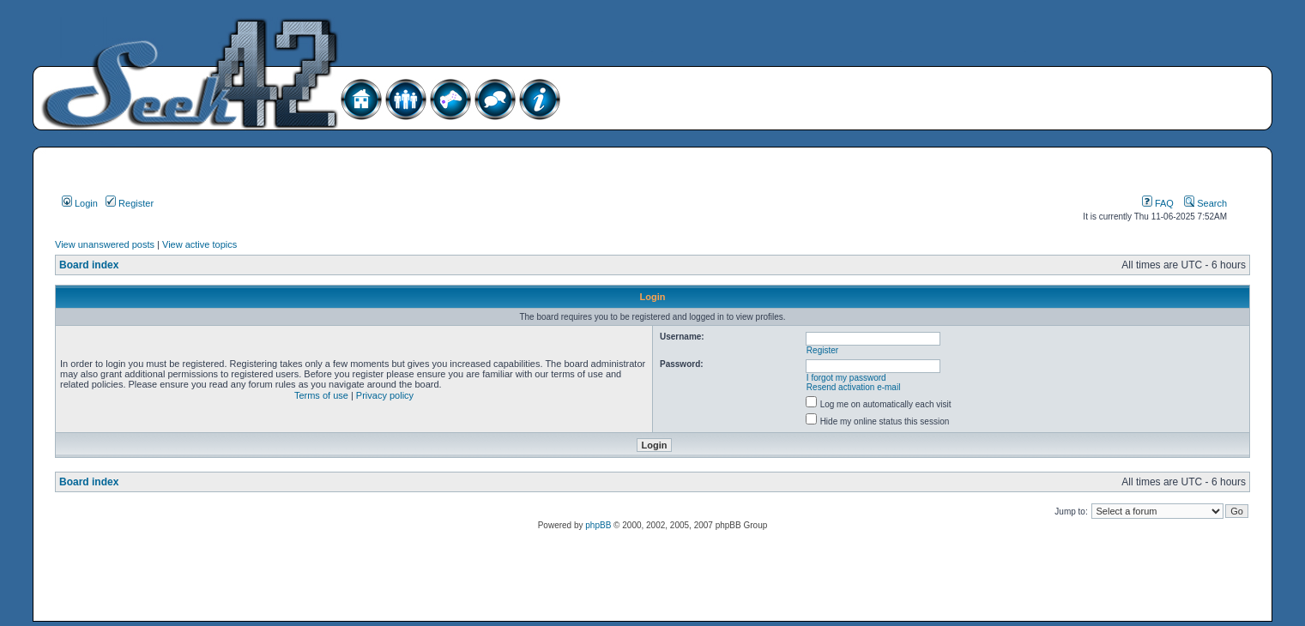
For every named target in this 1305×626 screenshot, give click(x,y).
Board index (88, 265)
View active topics (199, 244)
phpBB (598, 525)
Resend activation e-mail (854, 387)
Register (130, 203)
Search (1205, 203)
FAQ (1158, 203)
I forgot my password (846, 377)
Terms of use (321, 395)
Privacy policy (385, 395)
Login (80, 203)
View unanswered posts (104, 244)
